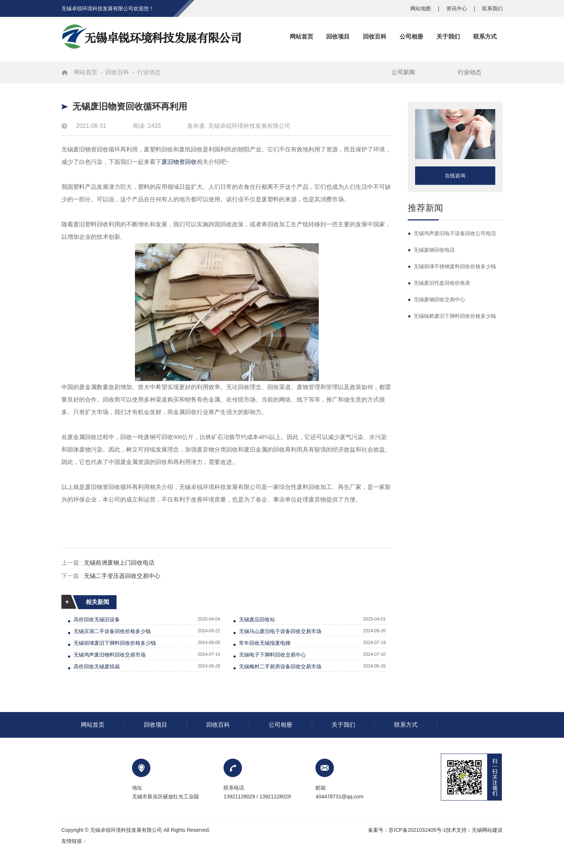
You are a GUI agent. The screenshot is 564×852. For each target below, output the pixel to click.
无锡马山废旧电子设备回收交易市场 (280, 631)
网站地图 (421, 8)
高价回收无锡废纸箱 (97, 666)
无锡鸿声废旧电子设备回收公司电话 (452, 233)
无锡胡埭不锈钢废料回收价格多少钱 (452, 266)
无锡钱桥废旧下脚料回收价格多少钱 (452, 316)
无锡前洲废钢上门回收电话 (119, 563)
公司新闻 (403, 72)
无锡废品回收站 (257, 619)
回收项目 (155, 725)
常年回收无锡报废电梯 (264, 643)
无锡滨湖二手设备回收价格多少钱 (112, 631)
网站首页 (85, 72)
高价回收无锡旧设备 (97, 619)
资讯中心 (457, 8)
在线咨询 (455, 176)
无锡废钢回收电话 (431, 250)
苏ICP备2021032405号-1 (417, 830)
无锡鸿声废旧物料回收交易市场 (110, 655)
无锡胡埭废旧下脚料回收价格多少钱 (115, 643)
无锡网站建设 (487, 830)
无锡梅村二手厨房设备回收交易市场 (280, 666)
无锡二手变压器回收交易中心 (122, 576)
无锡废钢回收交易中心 (436, 299)
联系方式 (406, 725)
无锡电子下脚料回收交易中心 (272, 655)
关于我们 (343, 725)
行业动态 (149, 72)
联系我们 (492, 8)
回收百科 (117, 72)
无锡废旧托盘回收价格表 (439, 283)
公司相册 (280, 725)
